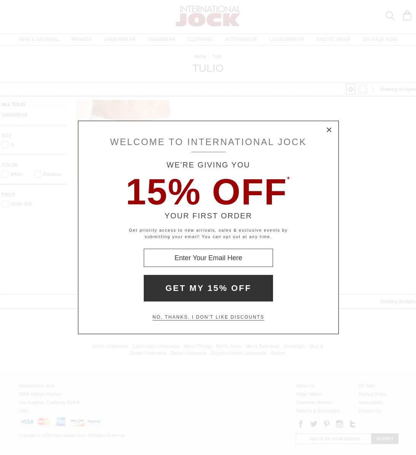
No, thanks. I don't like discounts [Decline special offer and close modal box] (208, 317)
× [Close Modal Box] (329, 130)
